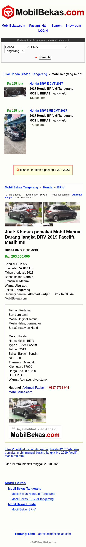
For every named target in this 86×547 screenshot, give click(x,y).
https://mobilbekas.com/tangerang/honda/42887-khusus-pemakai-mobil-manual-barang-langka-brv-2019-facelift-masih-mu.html (42, 453)
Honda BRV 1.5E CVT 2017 (48, 110)
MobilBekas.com (16, 298)
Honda (47, 187)
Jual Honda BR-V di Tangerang (25, 74)
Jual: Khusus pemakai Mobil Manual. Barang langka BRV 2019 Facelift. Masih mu (44, 237)
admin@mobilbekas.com (54, 533)
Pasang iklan (38, 25)
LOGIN (43, 30)
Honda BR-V (13, 249)
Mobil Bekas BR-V (24, 509)
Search (56, 25)
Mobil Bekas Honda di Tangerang (33, 493)
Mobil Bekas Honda (22, 504)
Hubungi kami (25, 533)
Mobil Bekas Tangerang (24, 488)
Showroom (73, 25)
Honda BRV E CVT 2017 (46, 83)
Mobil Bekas (15, 483)
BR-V (61, 187)
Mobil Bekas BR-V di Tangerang (33, 499)
